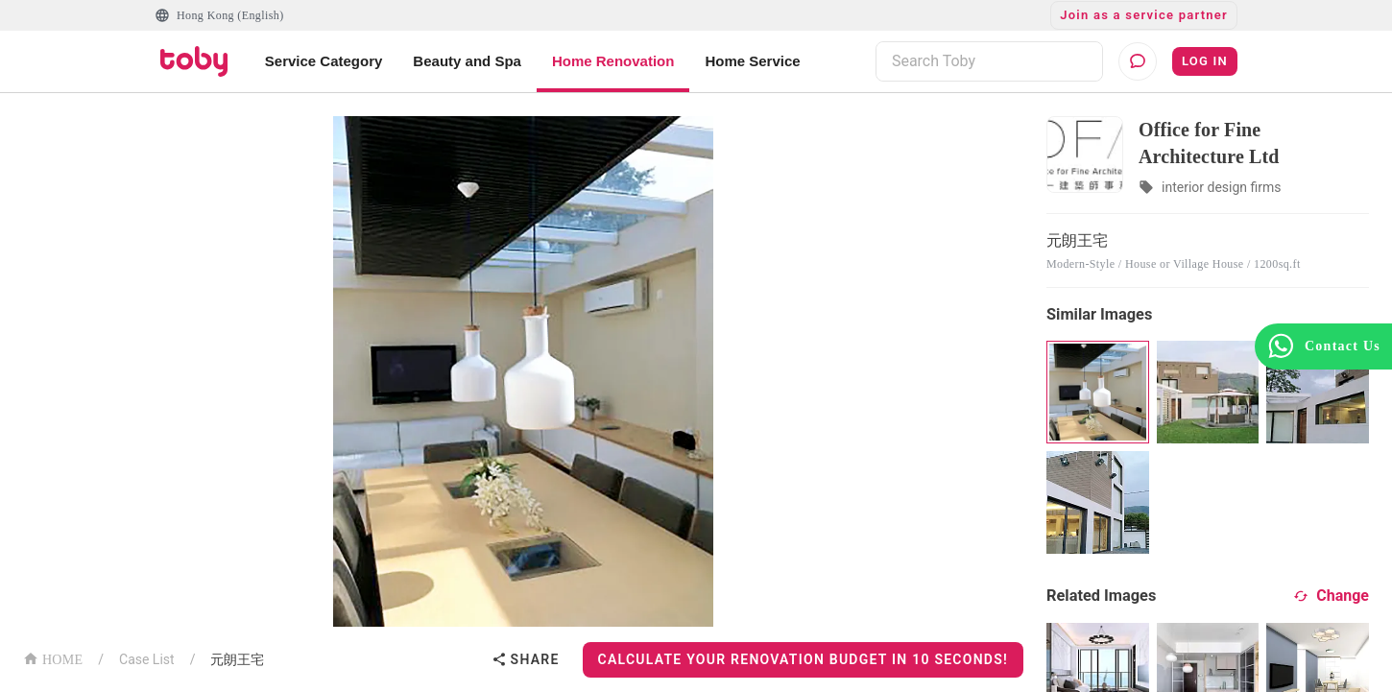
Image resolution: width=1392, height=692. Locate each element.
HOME (53, 658)
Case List (147, 659)
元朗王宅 (237, 659)
